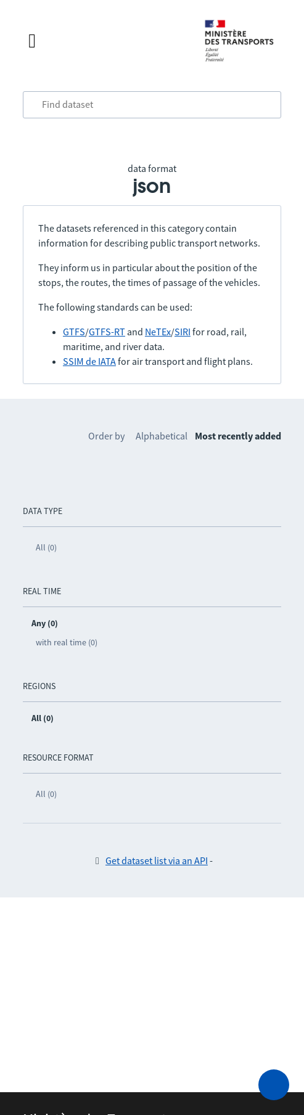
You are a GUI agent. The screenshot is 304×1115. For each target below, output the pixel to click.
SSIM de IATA (89, 361)
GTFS (74, 331)
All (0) (46, 547)
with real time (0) (66, 642)
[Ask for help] (273, 1084)
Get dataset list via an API (156, 860)
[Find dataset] (152, 104)
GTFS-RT (107, 331)
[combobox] (152, 104)
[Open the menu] (104, 41)
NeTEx (158, 331)
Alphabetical (161, 436)
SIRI (183, 331)
